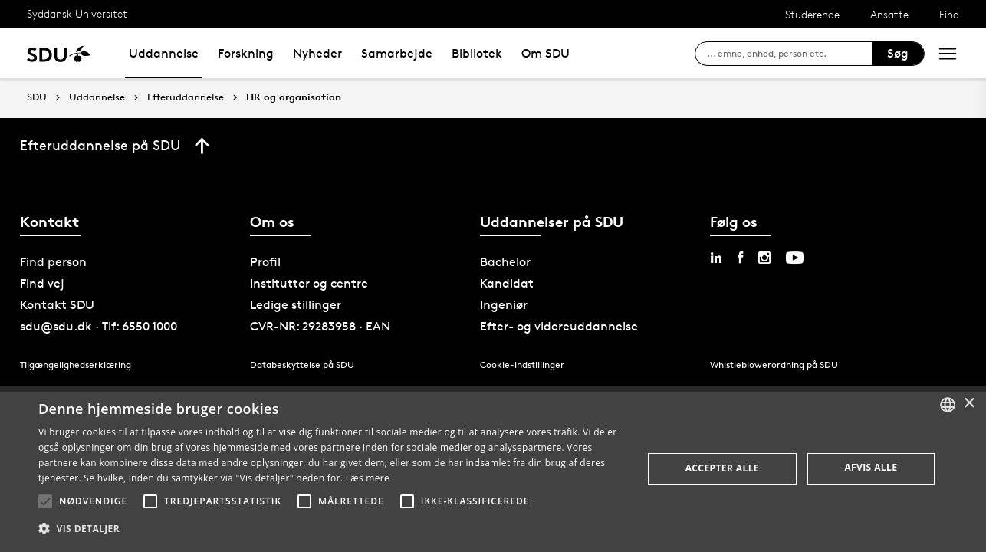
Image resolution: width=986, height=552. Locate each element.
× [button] (968, 403)
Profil (265, 262)
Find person (53, 262)
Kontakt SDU (57, 304)
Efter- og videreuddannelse (559, 326)
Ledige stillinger (295, 304)
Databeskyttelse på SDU (302, 364)
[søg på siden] (789, 53)
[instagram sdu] (764, 257)
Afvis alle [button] (870, 467)
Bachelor (505, 262)
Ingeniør (504, 304)
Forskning (246, 53)
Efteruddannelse (185, 97)
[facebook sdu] (740, 257)
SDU (37, 97)
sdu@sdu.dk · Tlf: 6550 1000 (98, 326)
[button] (45, 501)
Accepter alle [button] (722, 468)
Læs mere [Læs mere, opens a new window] (367, 478)
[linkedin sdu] (716, 257)
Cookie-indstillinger (522, 364)
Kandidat (507, 283)
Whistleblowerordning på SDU (774, 364)
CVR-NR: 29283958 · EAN (320, 326)
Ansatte (889, 14)
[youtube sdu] (795, 257)
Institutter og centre (309, 283)
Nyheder (317, 53)
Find (949, 14)
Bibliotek (477, 53)
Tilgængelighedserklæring (75, 364)
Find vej (42, 283)
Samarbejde (396, 53)
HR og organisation (293, 97)
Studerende (812, 14)
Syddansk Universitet (77, 13)
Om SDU (545, 53)
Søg (898, 53)
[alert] (493, 469)
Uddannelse (164, 53)
